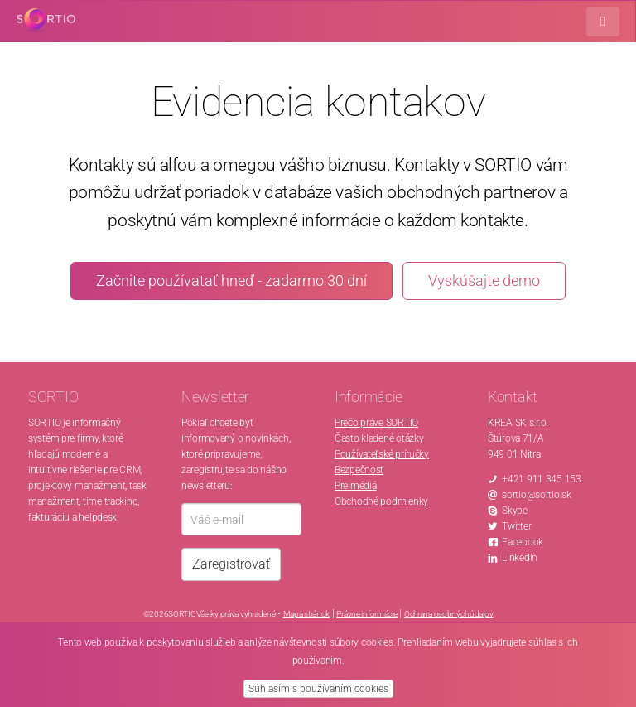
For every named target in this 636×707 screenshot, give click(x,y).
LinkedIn (519, 558)
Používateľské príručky (382, 454)
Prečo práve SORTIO (376, 423)
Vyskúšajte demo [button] (484, 280)
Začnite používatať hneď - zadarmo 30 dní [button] (231, 280)
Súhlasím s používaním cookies (318, 689)
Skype (515, 510)
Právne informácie (366, 613)
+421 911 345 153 (541, 479)
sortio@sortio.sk (536, 495)
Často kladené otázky (379, 438)
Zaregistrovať (231, 564)
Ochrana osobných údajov (449, 613)
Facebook (522, 542)
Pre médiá (355, 486)
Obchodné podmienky (381, 501)
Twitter (516, 526)
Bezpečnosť (359, 470)
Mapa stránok (306, 613)
